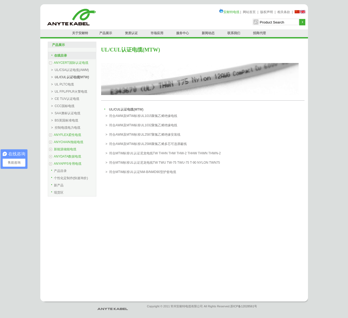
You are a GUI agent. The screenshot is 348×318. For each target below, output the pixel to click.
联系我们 (233, 33)
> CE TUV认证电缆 (64, 99)
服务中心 (182, 33)
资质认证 (131, 33)
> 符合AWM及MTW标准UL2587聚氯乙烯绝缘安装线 (142, 134)
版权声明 (266, 12)
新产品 (59, 185)
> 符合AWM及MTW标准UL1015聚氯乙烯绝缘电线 (140, 116)
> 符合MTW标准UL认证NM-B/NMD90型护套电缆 (140, 172)
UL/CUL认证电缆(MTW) (126, 109)
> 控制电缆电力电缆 (64, 127)
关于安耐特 (80, 33)
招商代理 (259, 33)
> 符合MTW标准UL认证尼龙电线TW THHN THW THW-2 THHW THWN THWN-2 (162, 153)
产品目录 (60, 171)
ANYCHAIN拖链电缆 (68, 142)
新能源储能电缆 (65, 149)
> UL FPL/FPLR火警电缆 (68, 91)
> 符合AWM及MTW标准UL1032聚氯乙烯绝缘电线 (140, 125)
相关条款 (283, 12)
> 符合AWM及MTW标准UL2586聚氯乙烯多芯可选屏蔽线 (145, 144)
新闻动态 (208, 33)
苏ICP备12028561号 (243, 306)
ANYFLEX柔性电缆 (67, 135)
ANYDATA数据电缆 (67, 156)
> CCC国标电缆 (61, 106)
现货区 (59, 192)
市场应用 (157, 33)
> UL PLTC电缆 (61, 84)
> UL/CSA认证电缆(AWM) (69, 70)
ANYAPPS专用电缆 (68, 164)
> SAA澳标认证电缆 (64, 113)
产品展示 (105, 33)
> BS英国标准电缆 (63, 120)
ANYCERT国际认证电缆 (71, 63)
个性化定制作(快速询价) (71, 178)
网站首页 (249, 12)
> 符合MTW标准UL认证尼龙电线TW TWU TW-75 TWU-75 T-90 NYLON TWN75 (162, 162)
